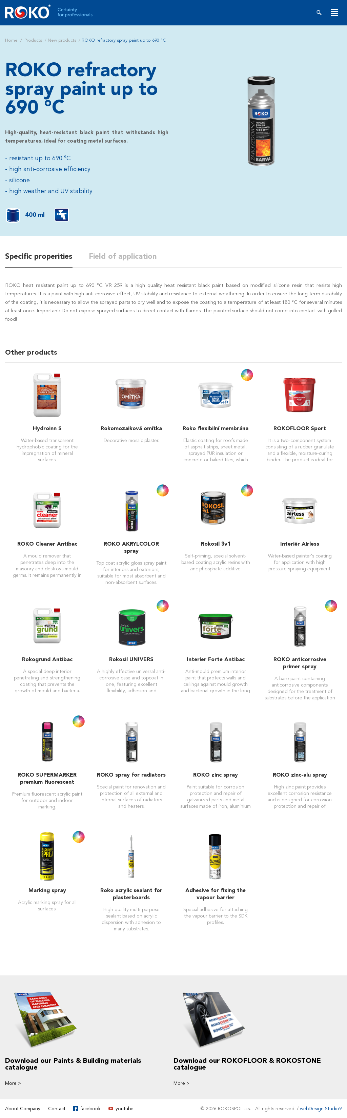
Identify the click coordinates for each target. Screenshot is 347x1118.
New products (62, 40)
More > (13, 1083)
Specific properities (39, 256)
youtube (125, 1108)
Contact (56, 1108)
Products (33, 40)
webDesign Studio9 (321, 1108)
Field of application (123, 256)
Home (11, 40)
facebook (90, 1108)
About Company (22, 1108)
